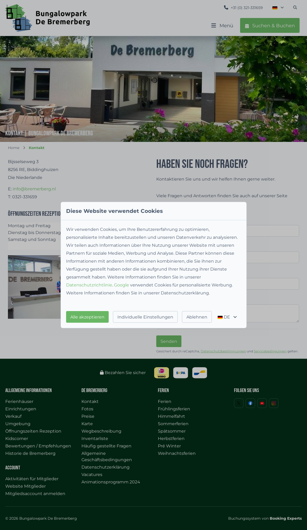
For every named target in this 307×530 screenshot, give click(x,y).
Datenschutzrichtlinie (89, 285)
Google (121, 285)
